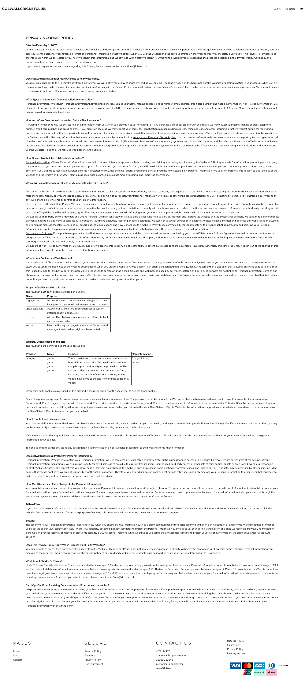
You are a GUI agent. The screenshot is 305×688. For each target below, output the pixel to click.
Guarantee (90, 655)
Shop (16, 655)
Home (16, 651)
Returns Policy (93, 651)
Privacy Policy (93, 659)
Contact (17, 659)
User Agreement (94, 664)
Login (277, 8)
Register (290, 8)
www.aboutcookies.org (44, 435)
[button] (301, 8)
